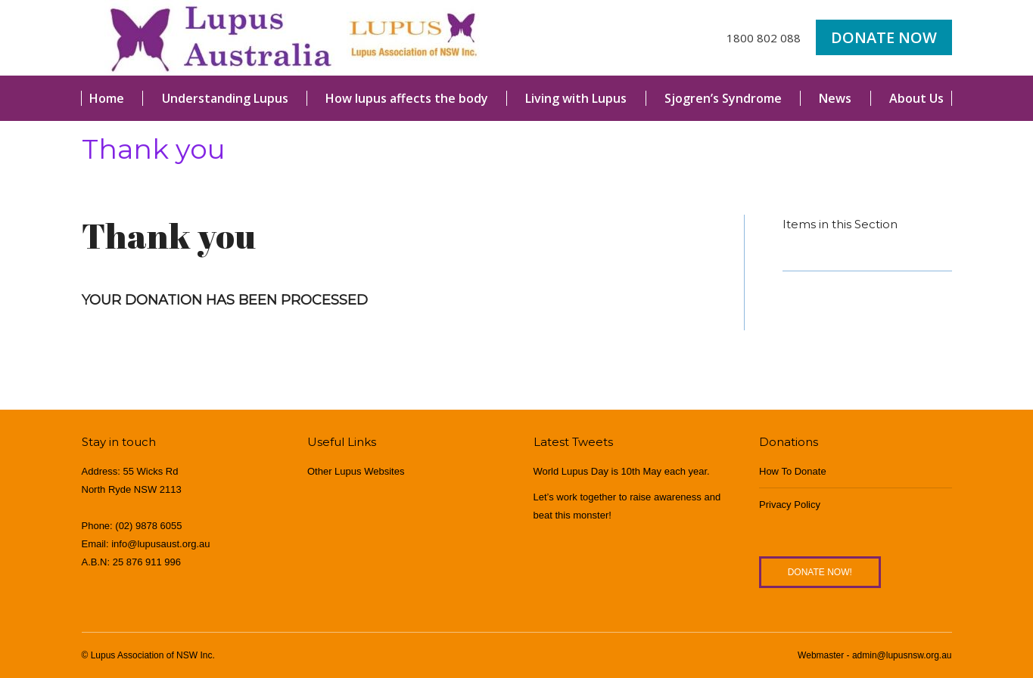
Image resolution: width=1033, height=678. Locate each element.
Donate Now (884, 37)
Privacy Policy (789, 504)
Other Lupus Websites (355, 471)
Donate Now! (820, 572)
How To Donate (792, 471)
